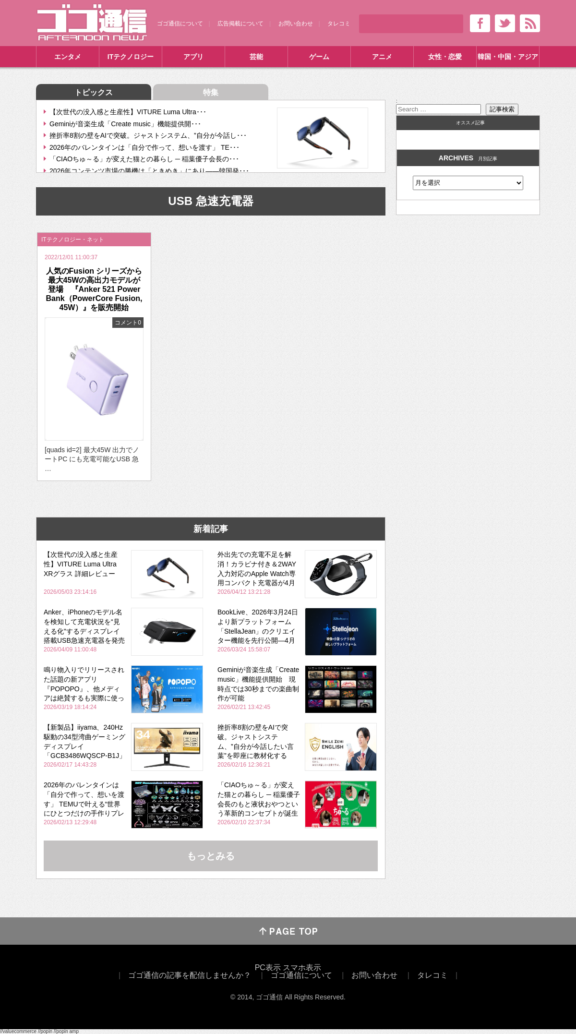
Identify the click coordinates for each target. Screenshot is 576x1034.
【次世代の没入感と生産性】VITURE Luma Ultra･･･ (127, 112)
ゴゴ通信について (180, 23)
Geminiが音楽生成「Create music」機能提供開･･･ (125, 124)
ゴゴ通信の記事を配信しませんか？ (189, 975)
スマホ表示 (302, 967)
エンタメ (67, 56)
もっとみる (211, 856)
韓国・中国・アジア (508, 56)
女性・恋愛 (445, 56)
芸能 (256, 56)
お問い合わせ (295, 23)
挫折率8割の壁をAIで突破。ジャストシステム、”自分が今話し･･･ (148, 135)
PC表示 (268, 967)
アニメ (382, 56)
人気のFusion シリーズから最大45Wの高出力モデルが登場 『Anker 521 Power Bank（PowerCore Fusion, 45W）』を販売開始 (94, 289)
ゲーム (319, 56)
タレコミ (338, 23)
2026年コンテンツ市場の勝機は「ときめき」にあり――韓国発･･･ (149, 171)
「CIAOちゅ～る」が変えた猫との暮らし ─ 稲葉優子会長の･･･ (144, 159)
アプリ (193, 56)
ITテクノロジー (131, 56)
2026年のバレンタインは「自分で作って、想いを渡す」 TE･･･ (144, 147)
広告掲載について (240, 23)
